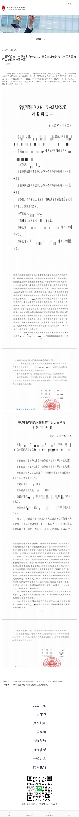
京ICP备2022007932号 (48, 804)
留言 (69, 813)
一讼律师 (39, 714)
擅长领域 (39, 723)
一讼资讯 (39, 759)
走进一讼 (39, 705)
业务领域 (29, 813)
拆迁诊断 (39, 750)
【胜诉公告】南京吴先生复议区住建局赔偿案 (29, 685)
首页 (10, 813)
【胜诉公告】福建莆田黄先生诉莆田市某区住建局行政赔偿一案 (37, 681)
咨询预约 (39, 741)
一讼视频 (39, 732)
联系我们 (39, 767)
